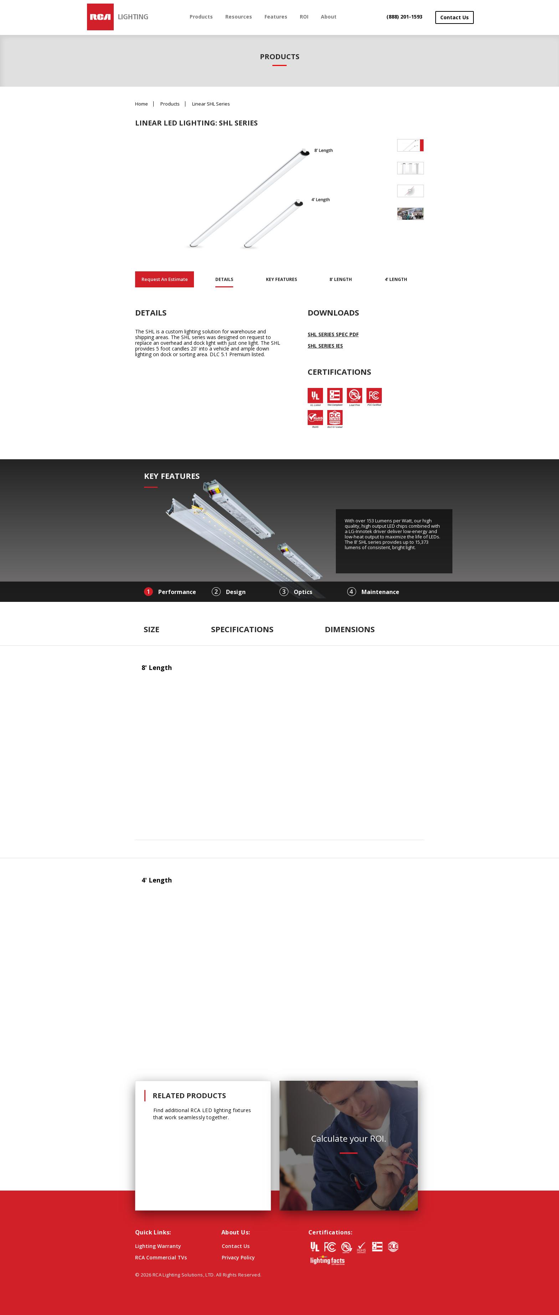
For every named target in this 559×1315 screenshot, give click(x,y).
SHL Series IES (325, 345)
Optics (303, 592)
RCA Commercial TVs (161, 1257)
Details (224, 279)
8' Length (340, 279)
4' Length (396, 279)
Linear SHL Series (211, 104)
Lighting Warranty (158, 1246)
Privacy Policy (238, 1257)
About (329, 16)
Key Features (281, 279)
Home (141, 104)
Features (276, 16)
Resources (238, 16)
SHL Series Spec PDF (333, 334)
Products (201, 16)
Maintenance (380, 592)
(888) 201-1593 (404, 16)
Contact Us (454, 17)
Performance (177, 592)
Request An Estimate (165, 279)
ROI (304, 16)
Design (236, 592)
